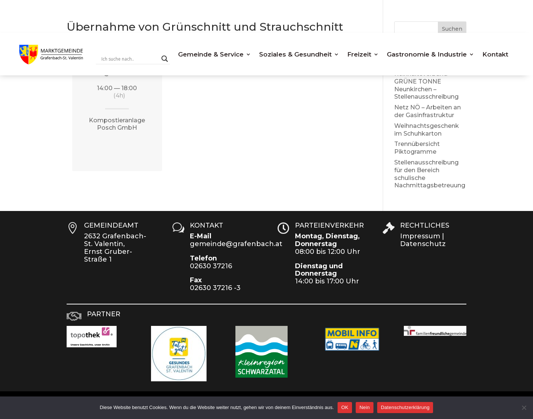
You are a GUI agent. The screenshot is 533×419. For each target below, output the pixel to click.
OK (344, 407)
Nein (364, 407)
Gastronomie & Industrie (427, 54)
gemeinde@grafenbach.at (236, 244)
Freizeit (359, 54)
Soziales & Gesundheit (295, 54)
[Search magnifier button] (165, 59)
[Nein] (523, 407)
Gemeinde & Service (211, 54)
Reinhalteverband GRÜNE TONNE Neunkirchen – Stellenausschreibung (426, 85)
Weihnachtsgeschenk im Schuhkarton (426, 129)
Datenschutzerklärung (405, 407)
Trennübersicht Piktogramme (417, 147)
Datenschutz (423, 244)
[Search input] (129, 59)
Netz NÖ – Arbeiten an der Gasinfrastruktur (427, 111)
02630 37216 (211, 266)
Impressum (420, 236)
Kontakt (495, 54)
